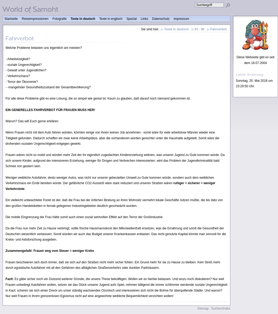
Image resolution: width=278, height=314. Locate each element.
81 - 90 (199, 29)
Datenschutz (161, 19)
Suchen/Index (220, 308)
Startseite (11, 19)
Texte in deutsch (83, 19)
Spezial (131, 19)
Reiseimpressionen (35, 19)
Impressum (181, 19)
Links (144, 19)
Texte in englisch (111, 19)
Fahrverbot (218, 29)
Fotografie (59, 19)
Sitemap (203, 308)
